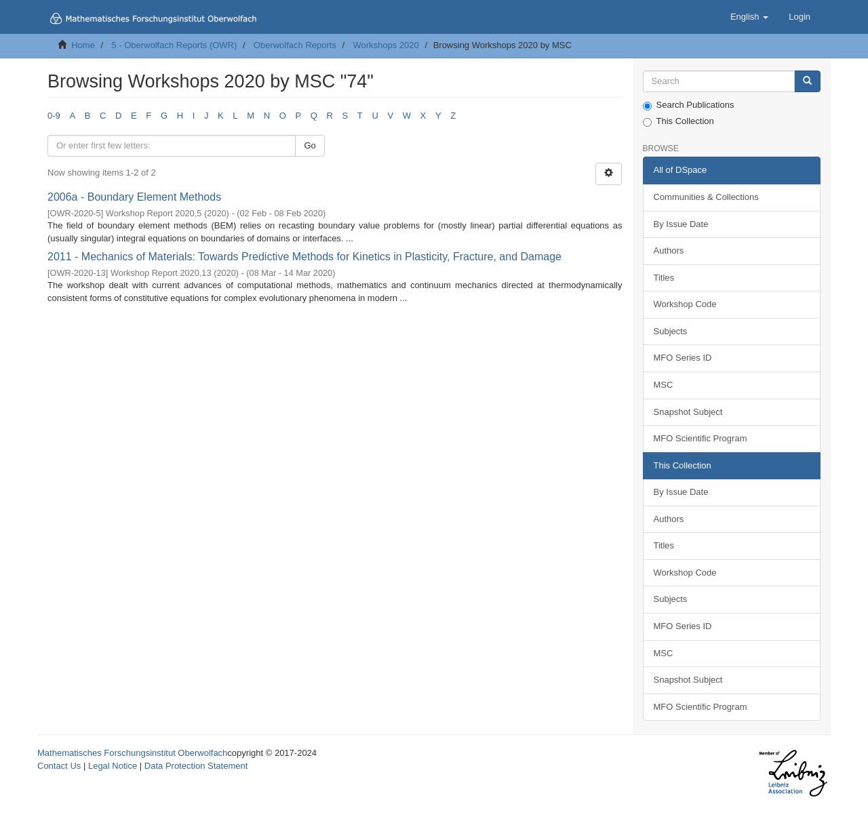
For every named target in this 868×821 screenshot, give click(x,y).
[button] (749, 17)
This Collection (678, 121)
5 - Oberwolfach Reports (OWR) (174, 45)
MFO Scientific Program (700, 438)
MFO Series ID (683, 358)
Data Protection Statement (196, 766)
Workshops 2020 (385, 45)
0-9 (53, 116)
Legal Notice (112, 766)
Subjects (671, 331)
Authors (669, 250)
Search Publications (688, 105)
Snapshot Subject (688, 412)
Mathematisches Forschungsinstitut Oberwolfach (132, 753)
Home (83, 45)
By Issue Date (681, 224)
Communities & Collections (706, 197)
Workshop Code (685, 304)
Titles (664, 278)
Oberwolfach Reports (295, 45)
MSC (663, 385)
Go (309, 145)
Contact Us (59, 766)
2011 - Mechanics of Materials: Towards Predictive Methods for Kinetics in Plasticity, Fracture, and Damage (304, 256)
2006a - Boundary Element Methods (134, 197)
